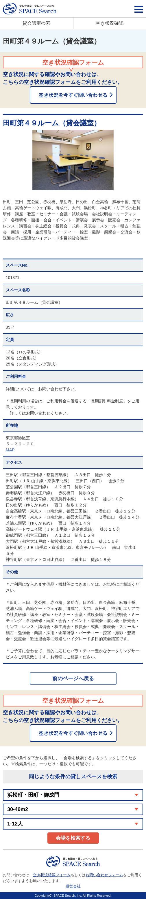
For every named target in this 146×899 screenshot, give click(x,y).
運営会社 (73, 886)
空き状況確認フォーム (52, 875)
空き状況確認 (109, 23)
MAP (10, 450)
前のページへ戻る (73, 678)
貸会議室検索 (36, 23)
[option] (73, 160)
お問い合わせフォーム (104, 875)
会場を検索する (73, 838)
